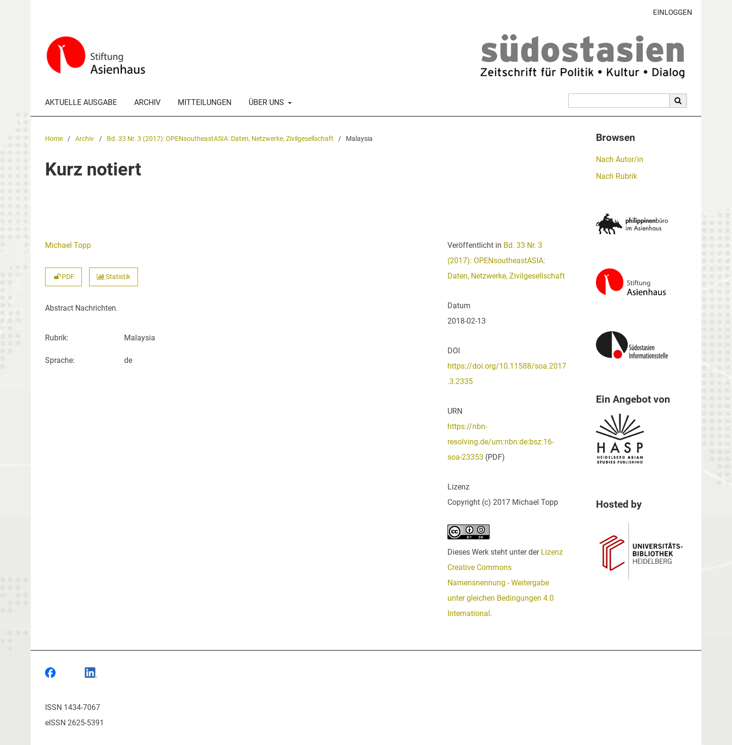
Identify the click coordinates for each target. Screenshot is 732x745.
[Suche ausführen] (678, 100)
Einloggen (669, 12)
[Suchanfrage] (619, 100)
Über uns (265, 102)
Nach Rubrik (616, 176)
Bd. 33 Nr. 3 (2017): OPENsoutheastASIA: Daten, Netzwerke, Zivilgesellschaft (220, 139)
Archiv (145, 102)
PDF (63, 277)
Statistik (113, 277)
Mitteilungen (202, 102)
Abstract (59, 308)
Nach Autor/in (619, 159)
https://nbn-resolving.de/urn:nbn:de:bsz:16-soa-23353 (500, 442)
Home (54, 139)
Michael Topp (68, 245)
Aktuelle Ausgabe (79, 102)
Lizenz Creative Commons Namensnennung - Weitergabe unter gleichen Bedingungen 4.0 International (505, 582)
